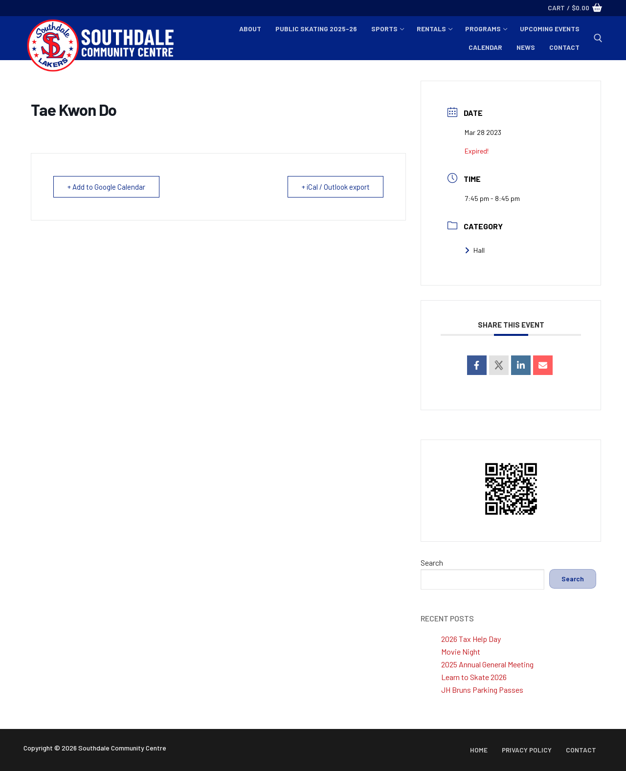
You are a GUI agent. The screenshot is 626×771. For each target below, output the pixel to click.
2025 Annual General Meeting (487, 664)
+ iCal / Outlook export (335, 186)
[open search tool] (598, 38)
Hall (475, 250)
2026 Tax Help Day (471, 638)
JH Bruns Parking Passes (482, 689)
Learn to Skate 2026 (474, 677)
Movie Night (460, 651)
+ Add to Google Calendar (106, 186)
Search (432, 562)
